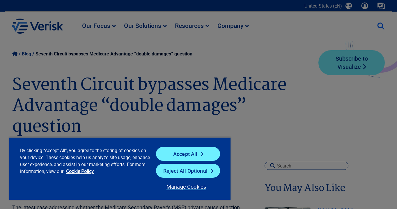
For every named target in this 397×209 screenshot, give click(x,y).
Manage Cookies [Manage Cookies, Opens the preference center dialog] (186, 186)
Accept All (185, 153)
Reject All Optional (185, 170)
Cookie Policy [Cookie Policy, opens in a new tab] (80, 171)
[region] (120, 168)
